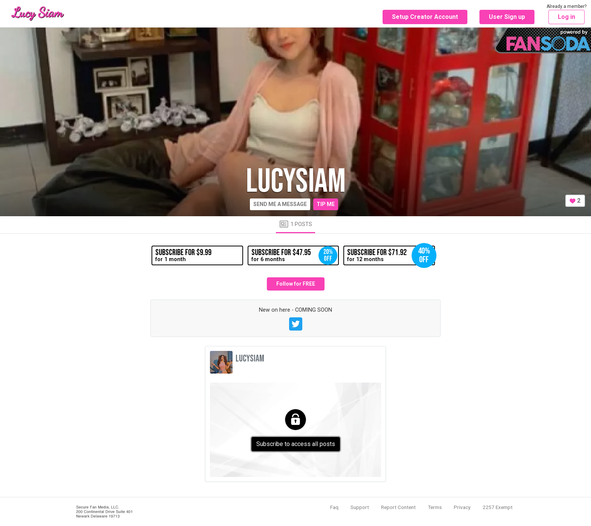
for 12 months (391, 255)
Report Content (398, 507)
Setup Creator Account (425, 16)
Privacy (462, 507)
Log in (566, 16)
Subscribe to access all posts (295, 444)
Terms (435, 507)
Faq (334, 507)
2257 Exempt (497, 507)
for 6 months (294, 255)
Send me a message (280, 204)
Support (360, 507)
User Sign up (507, 16)
